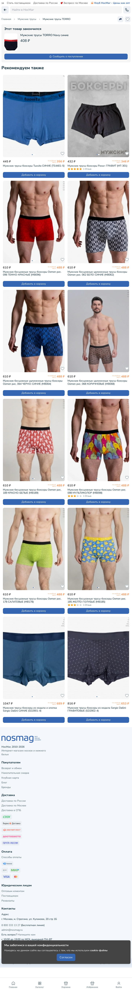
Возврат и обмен (11, 768)
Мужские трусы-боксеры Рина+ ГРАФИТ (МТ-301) (97, 166)
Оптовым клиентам (12, 891)
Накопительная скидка (15, 773)
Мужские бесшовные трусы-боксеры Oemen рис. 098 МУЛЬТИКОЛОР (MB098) (97, 491)
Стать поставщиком (18, 3)
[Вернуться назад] (5, 9)
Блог (4, 782)
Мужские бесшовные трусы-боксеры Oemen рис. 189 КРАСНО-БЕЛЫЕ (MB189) (32, 491)
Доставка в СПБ (11, 810)
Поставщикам (9, 896)
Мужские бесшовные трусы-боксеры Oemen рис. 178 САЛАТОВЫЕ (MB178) (32, 600)
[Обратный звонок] (127, 9)
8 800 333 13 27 (10, 925)
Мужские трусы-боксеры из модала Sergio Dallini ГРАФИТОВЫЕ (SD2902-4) (97, 709)
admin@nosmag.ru (12, 930)
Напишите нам (26, 934)
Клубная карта (10, 778)
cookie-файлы (99, 950)
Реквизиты (7, 900)
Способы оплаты (11, 857)
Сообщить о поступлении (66, 56)
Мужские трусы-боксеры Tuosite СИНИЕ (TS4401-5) (33, 166)
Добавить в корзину (34, 175)
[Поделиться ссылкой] (120, 19)
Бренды (6, 787)
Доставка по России (45, 3)
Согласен (66, 957)
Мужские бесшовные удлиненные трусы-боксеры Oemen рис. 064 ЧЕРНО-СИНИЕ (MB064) (32, 382)
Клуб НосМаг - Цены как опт (110, 3)
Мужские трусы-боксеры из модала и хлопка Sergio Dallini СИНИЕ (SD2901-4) (30, 709)
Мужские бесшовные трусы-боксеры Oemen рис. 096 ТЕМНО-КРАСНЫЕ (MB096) (32, 273)
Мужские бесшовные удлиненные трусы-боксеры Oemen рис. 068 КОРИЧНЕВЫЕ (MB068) (97, 382)
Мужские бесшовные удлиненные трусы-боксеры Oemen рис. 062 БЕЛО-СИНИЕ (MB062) (97, 273)
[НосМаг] (66, 739)
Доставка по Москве (13, 805)
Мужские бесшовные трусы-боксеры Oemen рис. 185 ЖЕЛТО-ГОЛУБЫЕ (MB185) (97, 600)
